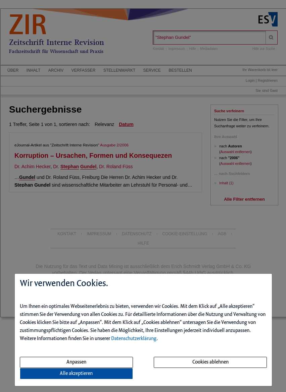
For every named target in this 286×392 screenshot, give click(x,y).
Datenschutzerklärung (133, 338)
